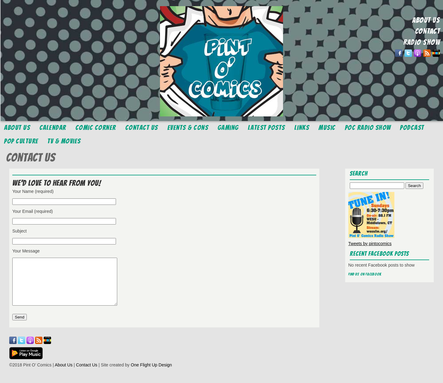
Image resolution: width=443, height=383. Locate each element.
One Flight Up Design (151, 374)
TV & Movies (64, 141)
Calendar (52, 127)
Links (301, 127)
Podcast (412, 127)
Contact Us (141, 127)
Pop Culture (21, 141)
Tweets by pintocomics (370, 243)
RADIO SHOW (421, 42)
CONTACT (427, 31)
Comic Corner (95, 127)
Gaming (228, 127)
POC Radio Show (368, 127)
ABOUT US (426, 20)
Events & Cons (188, 127)
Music (327, 127)
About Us (17, 127)
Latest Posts (266, 127)
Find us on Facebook (364, 274)
